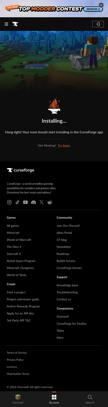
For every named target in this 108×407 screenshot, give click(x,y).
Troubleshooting (67, 292)
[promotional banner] (54, 8)
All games (13, 225)
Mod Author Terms (18, 374)
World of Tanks (17, 275)
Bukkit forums (66, 261)
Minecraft (13, 232)
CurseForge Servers (69, 268)
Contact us (64, 299)
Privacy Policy (15, 360)
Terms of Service (17, 353)
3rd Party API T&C (19, 320)
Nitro (60, 337)
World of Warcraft (19, 239)
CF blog (62, 239)
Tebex (60, 330)
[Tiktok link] (17, 202)
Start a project (16, 292)
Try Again (64, 145)
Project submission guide (23, 299)
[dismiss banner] (101, 5)
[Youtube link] (25, 202)
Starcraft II (14, 254)
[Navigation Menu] (6, 24)
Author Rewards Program (23, 306)
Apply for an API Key (20, 313)
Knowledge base (67, 285)
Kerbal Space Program (21, 261)
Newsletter (64, 247)
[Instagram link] (9, 202)
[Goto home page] (15, 24)
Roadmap (63, 254)
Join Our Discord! (68, 225)
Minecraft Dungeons (20, 268)
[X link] (41, 202)
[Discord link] (33, 202)
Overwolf (63, 316)
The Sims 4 (14, 247)
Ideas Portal (64, 232)
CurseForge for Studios (72, 323)
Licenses (12, 367)
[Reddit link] (49, 202)
